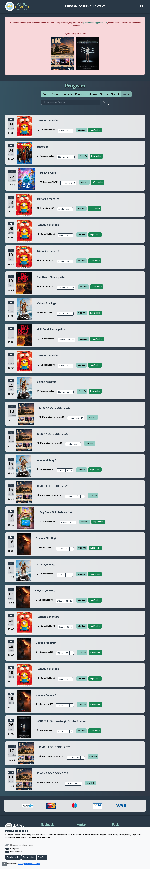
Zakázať (42, 857)
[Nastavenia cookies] (4, 864)
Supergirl (42, 146)
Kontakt (99, 6)
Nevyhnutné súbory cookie (21, 845)
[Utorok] (93, 94)
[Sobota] (56, 94)
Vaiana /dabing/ (46, 303)
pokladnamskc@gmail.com (95, 23)
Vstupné (85, 6)
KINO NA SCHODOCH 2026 (54, 408)
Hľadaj (105, 102)
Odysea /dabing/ (45, 590)
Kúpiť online (95, 130)
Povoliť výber (29, 857)
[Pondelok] (81, 94)
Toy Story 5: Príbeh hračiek (56, 512)
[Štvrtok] (115, 94)
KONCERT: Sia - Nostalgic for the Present (62, 721)
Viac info (82, 130)
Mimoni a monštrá (49, 120)
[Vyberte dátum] (126, 94)
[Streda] (104, 94)
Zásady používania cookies (29, 864)
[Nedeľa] (68, 94)
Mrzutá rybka (48, 172)
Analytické (14, 848)
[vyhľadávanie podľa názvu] (70, 102)
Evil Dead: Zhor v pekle (51, 277)
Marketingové (16, 852)
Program (71, 6)
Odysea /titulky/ (46, 538)
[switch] (7, 849)
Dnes (45, 94)
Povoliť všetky (13, 857)
